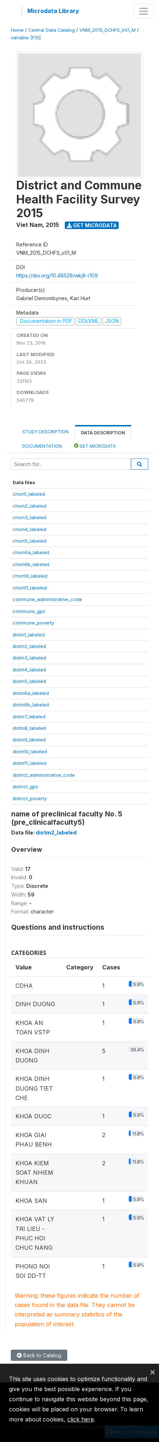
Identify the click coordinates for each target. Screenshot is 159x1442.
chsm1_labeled (29, 494)
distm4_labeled (29, 669)
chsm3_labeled (29, 517)
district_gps (25, 786)
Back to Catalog (39, 1355)
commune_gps (29, 611)
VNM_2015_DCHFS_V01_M (108, 30)
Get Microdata (92, 225)
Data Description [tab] (103, 432)
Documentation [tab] (42, 446)
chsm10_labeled (30, 576)
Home (17, 30)
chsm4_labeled (29, 529)
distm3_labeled (29, 658)
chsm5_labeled (29, 541)
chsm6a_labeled (31, 552)
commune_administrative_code (47, 599)
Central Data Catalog (51, 30)
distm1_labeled (29, 634)
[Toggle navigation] (143, 11)
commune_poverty (33, 623)
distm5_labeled (29, 681)
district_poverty (30, 798)
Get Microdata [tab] (95, 446)
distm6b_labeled (31, 704)
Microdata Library (53, 10)
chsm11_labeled (30, 588)
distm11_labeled (29, 763)
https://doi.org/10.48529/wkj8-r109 (57, 275)
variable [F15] (26, 37)
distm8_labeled (29, 728)
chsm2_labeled (29, 506)
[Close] (152, 1371)
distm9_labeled (29, 739)
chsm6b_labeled (31, 564)
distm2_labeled (29, 646)
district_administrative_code (44, 775)
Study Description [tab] (45, 431)
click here (80, 1419)
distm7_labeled (29, 716)
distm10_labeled (30, 751)
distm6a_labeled (31, 693)
